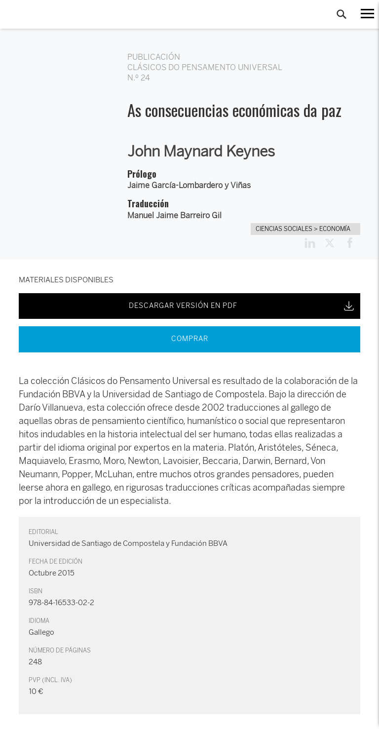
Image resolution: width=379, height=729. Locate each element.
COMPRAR (189, 339)
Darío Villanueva (51, 407)
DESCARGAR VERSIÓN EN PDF (242, 306)
